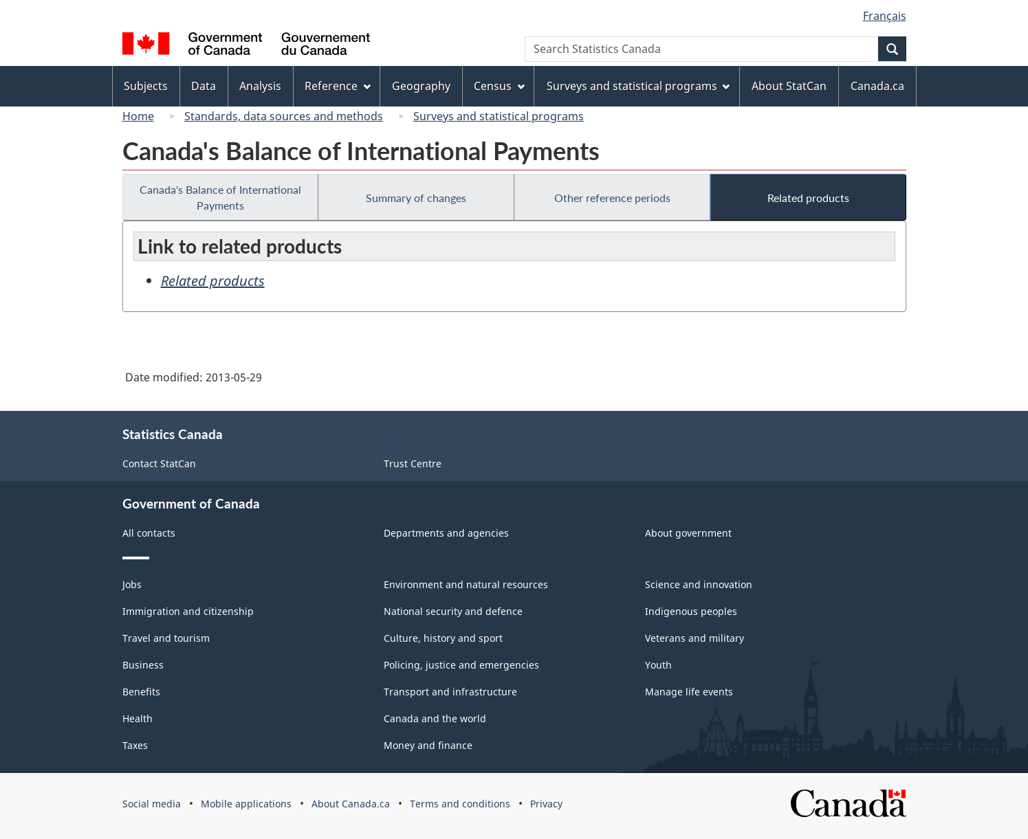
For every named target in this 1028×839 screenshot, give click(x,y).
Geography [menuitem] (421, 85)
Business (143, 664)
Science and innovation (698, 584)
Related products (808, 197)
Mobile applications (246, 803)
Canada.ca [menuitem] (877, 85)
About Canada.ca (350, 803)
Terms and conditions (460, 803)
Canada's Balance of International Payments (220, 197)
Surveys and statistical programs (498, 116)
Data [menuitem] (203, 85)
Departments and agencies (446, 532)
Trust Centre (412, 463)
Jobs (132, 584)
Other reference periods (612, 197)
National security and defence (453, 611)
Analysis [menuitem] (260, 85)
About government (688, 532)
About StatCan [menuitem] (789, 85)
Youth (658, 664)
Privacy (546, 803)
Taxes (135, 745)
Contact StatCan (159, 463)
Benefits (141, 691)
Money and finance (428, 745)
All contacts (148, 532)
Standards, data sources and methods (283, 116)
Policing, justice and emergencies (461, 664)
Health (137, 718)
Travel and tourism (166, 638)
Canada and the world (435, 718)
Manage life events (689, 691)
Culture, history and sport (443, 638)
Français (884, 15)
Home (138, 116)
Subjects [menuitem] (146, 85)
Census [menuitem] (499, 85)
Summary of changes (416, 197)
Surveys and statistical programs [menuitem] (638, 85)
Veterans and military (694, 638)
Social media (151, 803)
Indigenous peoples (691, 611)
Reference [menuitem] (338, 85)
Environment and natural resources (466, 584)
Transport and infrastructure (450, 691)
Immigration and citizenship (188, 611)
